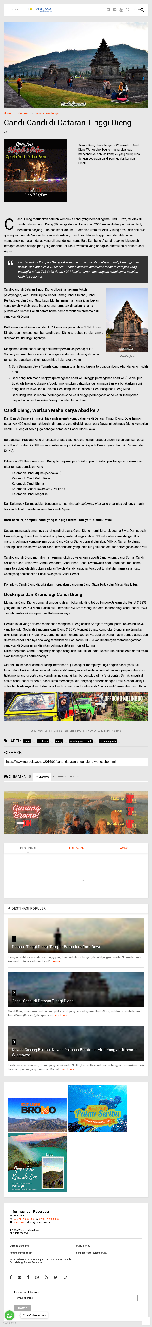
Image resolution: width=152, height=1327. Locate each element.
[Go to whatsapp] (9, 1315)
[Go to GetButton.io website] (9, 1323)
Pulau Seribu (83, 1245)
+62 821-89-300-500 (23, 1219)
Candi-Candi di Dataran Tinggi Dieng (43, 1001)
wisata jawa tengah (48, 113)
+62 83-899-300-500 (48, 1219)
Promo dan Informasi (26, 1292)
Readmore (58, 961)
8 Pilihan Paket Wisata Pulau (91, 1252)
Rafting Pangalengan (21, 1252)
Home (7, 113)
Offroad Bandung (19, 1245)
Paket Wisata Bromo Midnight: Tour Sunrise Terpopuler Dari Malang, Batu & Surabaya (41, 1261)
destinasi (23, 113)
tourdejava (18, 1222)
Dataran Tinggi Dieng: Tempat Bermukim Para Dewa (56, 947)
